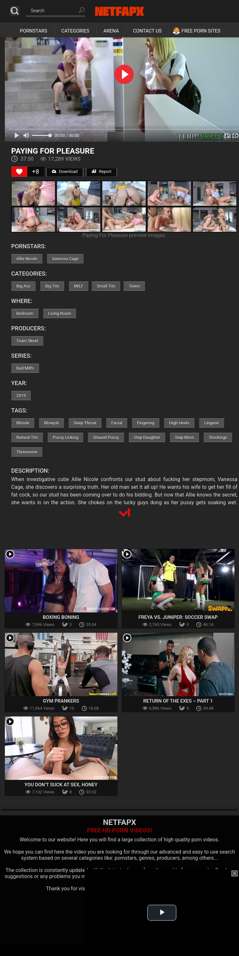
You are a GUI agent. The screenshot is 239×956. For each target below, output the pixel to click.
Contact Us (147, 31)
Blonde (22, 423)
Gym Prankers (61, 701)
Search (15, 11)
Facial (116, 423)
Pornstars (33, 31)
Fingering (145, 423)
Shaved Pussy (106, 437)
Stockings (218, 437)
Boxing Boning (61, 617)
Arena (111, 31)
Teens (134, 286)
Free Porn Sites (200, 31)
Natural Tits (27, 437)
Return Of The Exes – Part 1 (178, 701)
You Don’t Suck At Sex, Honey (60, 785)
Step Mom (184, 437)
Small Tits (106, 286)
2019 (21, 395)
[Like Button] (19, 171)
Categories (75, 31)
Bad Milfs (25, 368)
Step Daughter (147, 437)
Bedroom (24, 313)
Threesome (26, 452)
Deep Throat (85, 423)
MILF (78, 286)
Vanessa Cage (65, 258)
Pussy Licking (65, 437)
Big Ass (23, 286)
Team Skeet (27, 340)
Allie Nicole (26, 258)
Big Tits (52, 286)
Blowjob (51, 423)
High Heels (179, 423)
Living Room (59, 313)
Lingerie (211, 423)
